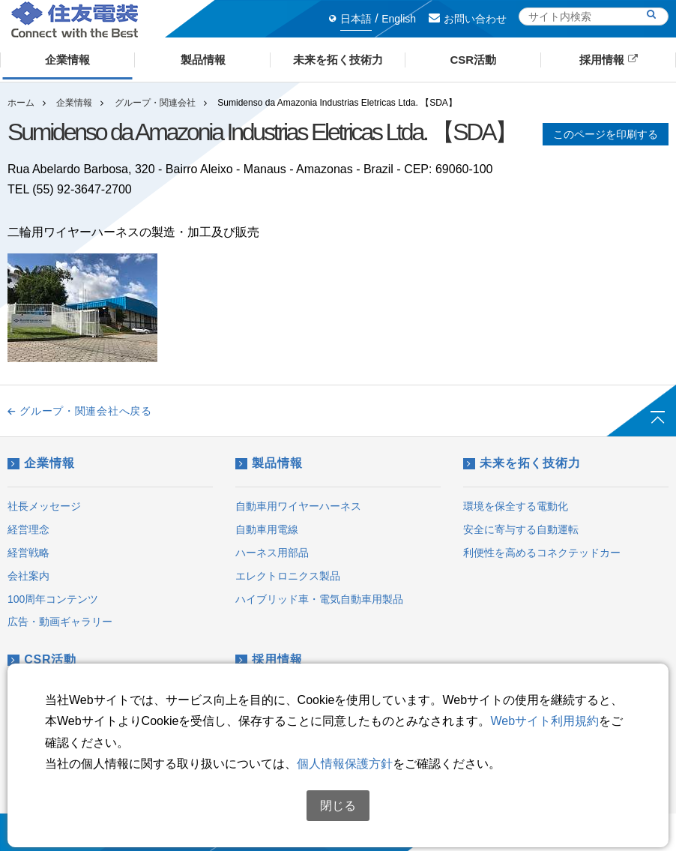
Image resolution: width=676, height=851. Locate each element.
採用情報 (268, 659)
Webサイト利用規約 (544, 721)
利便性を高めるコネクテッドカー (542, 553)
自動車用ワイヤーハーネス (298, 506)
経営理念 (28, 529)
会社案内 (28, 576)
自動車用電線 (266, 529)
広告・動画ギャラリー (59, 622)
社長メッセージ (44, 506)
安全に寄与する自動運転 (521, 529)
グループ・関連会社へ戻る (79, 411)
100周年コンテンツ (52, 599)
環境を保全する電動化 (515, 506)
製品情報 (268, 463)
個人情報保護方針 (345, 763)
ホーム (20, 102)
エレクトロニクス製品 (287, 576)
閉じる (338, 805)
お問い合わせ (468, 18)
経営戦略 (28, 553)
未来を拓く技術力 (522, 463)
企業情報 (74, 102)
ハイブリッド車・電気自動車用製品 (319, 599)
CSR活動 (41, 659)
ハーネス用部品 (272, 553)
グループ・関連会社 (155, 102)
